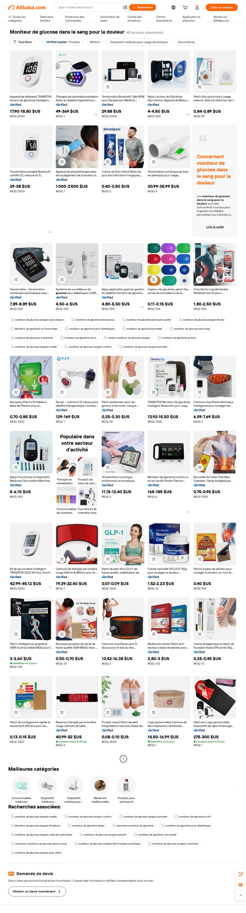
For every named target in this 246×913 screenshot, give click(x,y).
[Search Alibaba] (89, 7)
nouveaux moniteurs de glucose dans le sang (39, 843)
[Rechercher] (142, 7)
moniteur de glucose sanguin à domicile (173, 843)
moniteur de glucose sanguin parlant (103, 834)
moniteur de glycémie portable (142, 328)
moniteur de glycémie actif (192, 816)
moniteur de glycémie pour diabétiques (90, 328)
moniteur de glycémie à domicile (32, 337)
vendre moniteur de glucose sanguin (127, 337)
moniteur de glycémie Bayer (86, 825)
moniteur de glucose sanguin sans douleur (37, 319)
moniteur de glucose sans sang (190, 328)
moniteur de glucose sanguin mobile (34, 346)
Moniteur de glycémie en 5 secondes (34, 328)
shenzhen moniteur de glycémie (133, 825)
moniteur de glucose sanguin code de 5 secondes (41, 834)
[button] (125, 7)
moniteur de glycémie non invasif (155, 834)
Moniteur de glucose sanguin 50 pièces (35, 825)
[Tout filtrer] (22, 42)
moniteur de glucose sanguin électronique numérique (107, 843)
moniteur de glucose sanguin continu (88, 346)
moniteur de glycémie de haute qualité (146, 319)
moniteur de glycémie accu (78, 337)
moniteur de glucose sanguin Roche (201, 319)
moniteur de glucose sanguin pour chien (36, 852)
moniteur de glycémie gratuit (177, 337)
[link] (240, 874)
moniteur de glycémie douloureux (93, 319)
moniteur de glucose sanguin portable (143, 346)
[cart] (186, 8)
